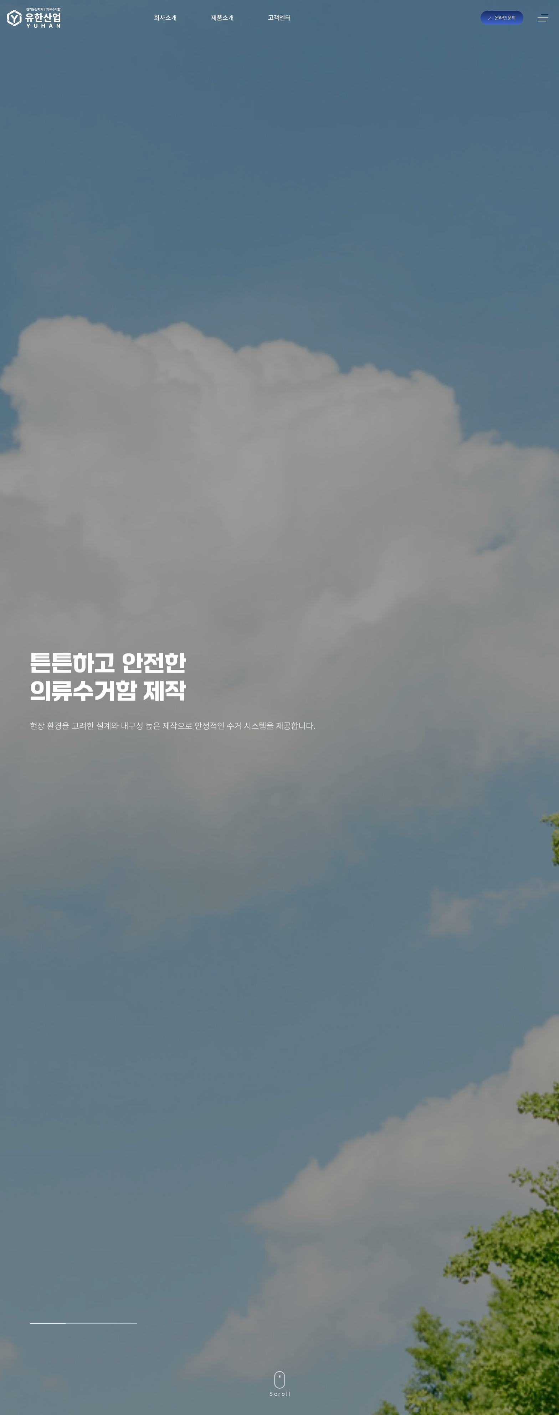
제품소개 (222, 17)
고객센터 (279, 17)
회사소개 (165, 17)
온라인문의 (502, 18)
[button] (48, 1323)
